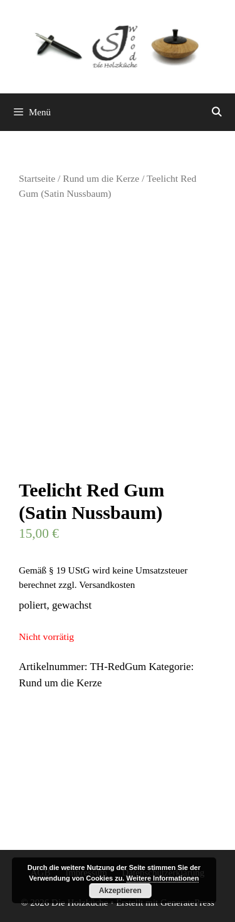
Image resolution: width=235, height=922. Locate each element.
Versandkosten (107, 584)
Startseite (37, 178)
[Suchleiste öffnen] (216, 112)
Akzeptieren (120, 890)
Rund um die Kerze (101, 178)
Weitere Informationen (163, 878)
